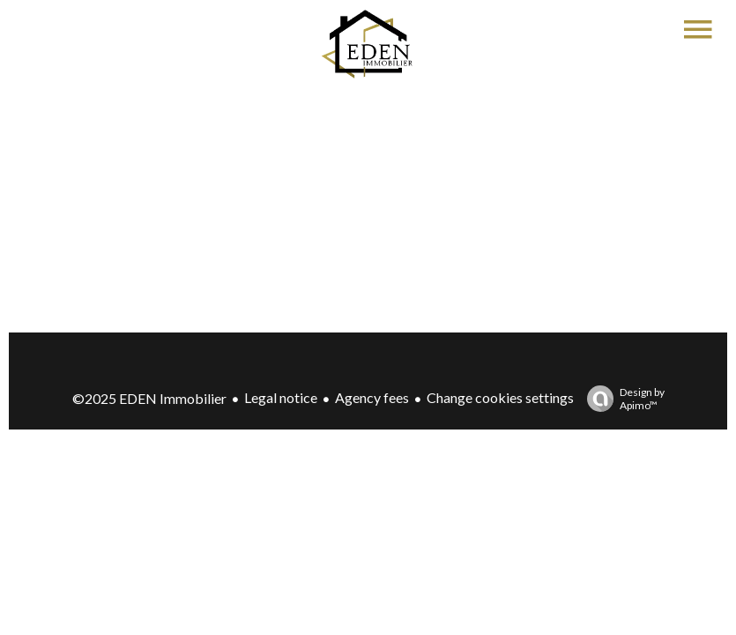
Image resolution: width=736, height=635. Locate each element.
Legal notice (280, 397)
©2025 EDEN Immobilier (149, 398)
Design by (621, 398)
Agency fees (372, 397)
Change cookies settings (500, 397)
